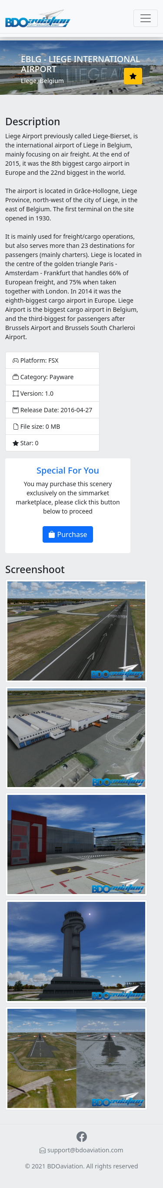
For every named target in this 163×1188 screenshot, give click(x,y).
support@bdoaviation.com (81, 1150)
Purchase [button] (67, 534)
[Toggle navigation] (145, 18)
